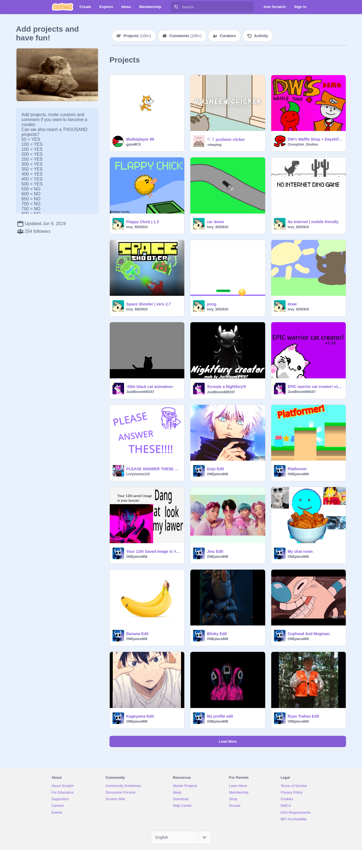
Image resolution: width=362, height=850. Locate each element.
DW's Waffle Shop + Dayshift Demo (315, 139)
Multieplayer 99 (140, 139)
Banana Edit (137, 634)
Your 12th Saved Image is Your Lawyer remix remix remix (153, 551)
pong (211, 304)
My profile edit (220, 716)
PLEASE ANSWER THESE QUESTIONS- (153, 469)
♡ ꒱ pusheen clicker (226, 139)
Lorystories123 (138, 474)
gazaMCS (133, 144)
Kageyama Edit (140, 716)
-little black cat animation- (150, 386)
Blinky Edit (217, 634)
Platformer (297, 469)
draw (292, 304)
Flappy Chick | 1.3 (142, 222)
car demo (215, 222)
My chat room (300, 551)
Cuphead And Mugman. (309, 634)
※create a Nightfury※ (226, 386)
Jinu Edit (215, 551)
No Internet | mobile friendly (313, 222)
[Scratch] (62, 7)
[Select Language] (181, 837)
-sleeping (214, 145)
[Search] (176, 6)
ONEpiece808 (217, 474)
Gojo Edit (215, 469)
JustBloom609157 (140, 392)
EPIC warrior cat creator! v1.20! (315, 386)
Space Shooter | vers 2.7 (148, 304)
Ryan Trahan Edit (303, 716)
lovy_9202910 (136, 227)
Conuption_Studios (303, 144)
